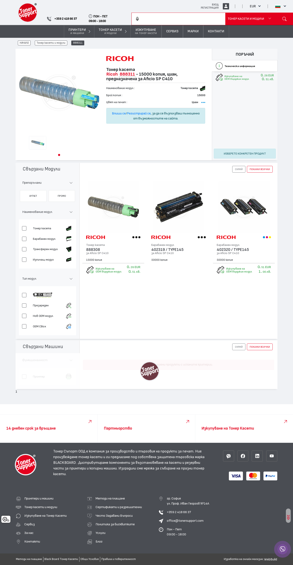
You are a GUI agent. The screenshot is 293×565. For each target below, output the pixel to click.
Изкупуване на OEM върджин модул (108, 270)
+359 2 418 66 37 (179, 512)
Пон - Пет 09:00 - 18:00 (176, 532)
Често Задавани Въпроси (114, 515)
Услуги (100, 533)
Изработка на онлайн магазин (243, 559)
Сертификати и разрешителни (119, 507)
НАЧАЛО (24, 43)
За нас (29, 533)
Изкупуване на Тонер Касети (45, 515)
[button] (59, 155)
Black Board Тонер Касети (61, 559)
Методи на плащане (110, 498)
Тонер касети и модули (50, 43)
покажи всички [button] (260, 169)
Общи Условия (89, 559)
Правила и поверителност (118, 559)
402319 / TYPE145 (167, 250)
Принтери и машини (38, 498)
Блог (99, 541)
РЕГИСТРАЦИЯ (210, 7)
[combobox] (178, 19)
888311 (78, 43)
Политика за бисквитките (115, 524)
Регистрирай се (139, 113)
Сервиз (29, 524)
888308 (93, 250)
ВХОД (215, 4)
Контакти (32, 541)
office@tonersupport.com (185, 520)
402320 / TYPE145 (233, 250)
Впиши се (119, 113)
